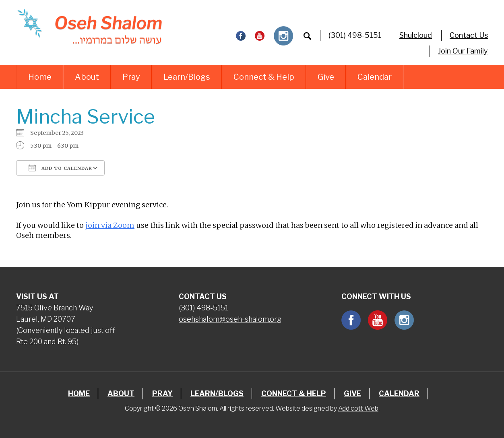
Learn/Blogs (186, 77)
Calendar (374, 77)
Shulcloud (415, 35)
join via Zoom (109, 225)
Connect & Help (263, 77)
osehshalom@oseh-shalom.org (230, 319)
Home (40, 77)
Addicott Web (358, 408)
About (87, 77)
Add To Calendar (60, 167)
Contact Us (469, 35)
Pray (131, 77)
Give (326, 77)
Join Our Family (463, 51)
